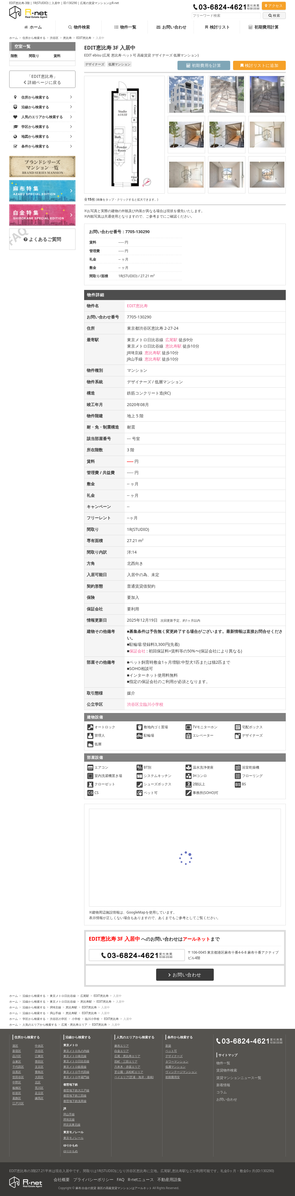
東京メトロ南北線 (74, 1056)
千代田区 (18, 1067)
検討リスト (217, 27)
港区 (15, 1046)
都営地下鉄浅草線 (74, 1101)
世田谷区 (18, 1077)
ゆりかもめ (70, 1151)
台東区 (16, 1061)
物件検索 (79, 27)
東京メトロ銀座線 (74, 1067)
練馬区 (39, 1098)
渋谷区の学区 (58, 1019)
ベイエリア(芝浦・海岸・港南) (134, 1077)
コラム (221, 1092)
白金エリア (121, 1051)
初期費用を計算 (203, 65)
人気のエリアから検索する (39, 1025)
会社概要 (62, 1179)
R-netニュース (141, 1179)
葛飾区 (16, 1098)
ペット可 (171, 1051)
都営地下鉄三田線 (74, 1095)
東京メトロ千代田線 (76, 1072)
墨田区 (39, 1061)
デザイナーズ (174, 1056)
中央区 (39, 1046)
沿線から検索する (34, 996)
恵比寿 (67, 38)
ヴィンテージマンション (181, 1072)
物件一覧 (125, 27)
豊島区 (39, 1072)
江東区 (39, 1056)
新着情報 (223, 1084)
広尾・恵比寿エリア (74, 1025)
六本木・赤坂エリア (127, 1067)
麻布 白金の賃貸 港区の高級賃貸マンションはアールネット (113, 1188)
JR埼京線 (55, 1007)
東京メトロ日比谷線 (63, 996)
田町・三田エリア (125, 1061)
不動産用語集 (169, 1179)
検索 (274, 15)
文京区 (39, 1067)
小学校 (76, 1019)
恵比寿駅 (173, 346)
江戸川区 (18, 1103)
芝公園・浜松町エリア (128, 1072)
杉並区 (16, 1093)
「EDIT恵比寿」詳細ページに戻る (42, 79)
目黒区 (16, 1072)
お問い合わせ (171, 27)
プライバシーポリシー (93, 1179)
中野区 (16, 1082)
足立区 (39, 1093)
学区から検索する (34, 1019)
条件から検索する (180, 1037)
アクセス (274, 5)
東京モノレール (73, 1138)
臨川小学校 (92, 1019)
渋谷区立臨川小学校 (145, 704)
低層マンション (175, 1067)
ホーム (33, 27)
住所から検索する (34, 38)
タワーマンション (176, 1061)
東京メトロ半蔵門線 (76, 1077)
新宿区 (16, 1051)
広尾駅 (171, 339)
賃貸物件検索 (226, 1070)
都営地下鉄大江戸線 (76, 1090)
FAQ (120, 1179)
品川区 (16, 1056)
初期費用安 (172, 1077)
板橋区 (16, 1088)
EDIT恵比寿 (83, 38)
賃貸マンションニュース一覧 (238, 1077)
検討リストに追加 (259, 65)
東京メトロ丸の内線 (76, 1051)
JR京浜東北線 (71, 1125)
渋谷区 (54, 38)
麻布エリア (121, 1046)
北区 (38, 1082)
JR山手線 (55, 1013)
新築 (168, 1046)
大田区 (39, 1077)
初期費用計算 (264, 27)
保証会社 (137, 651)
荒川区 (39, 1088)
